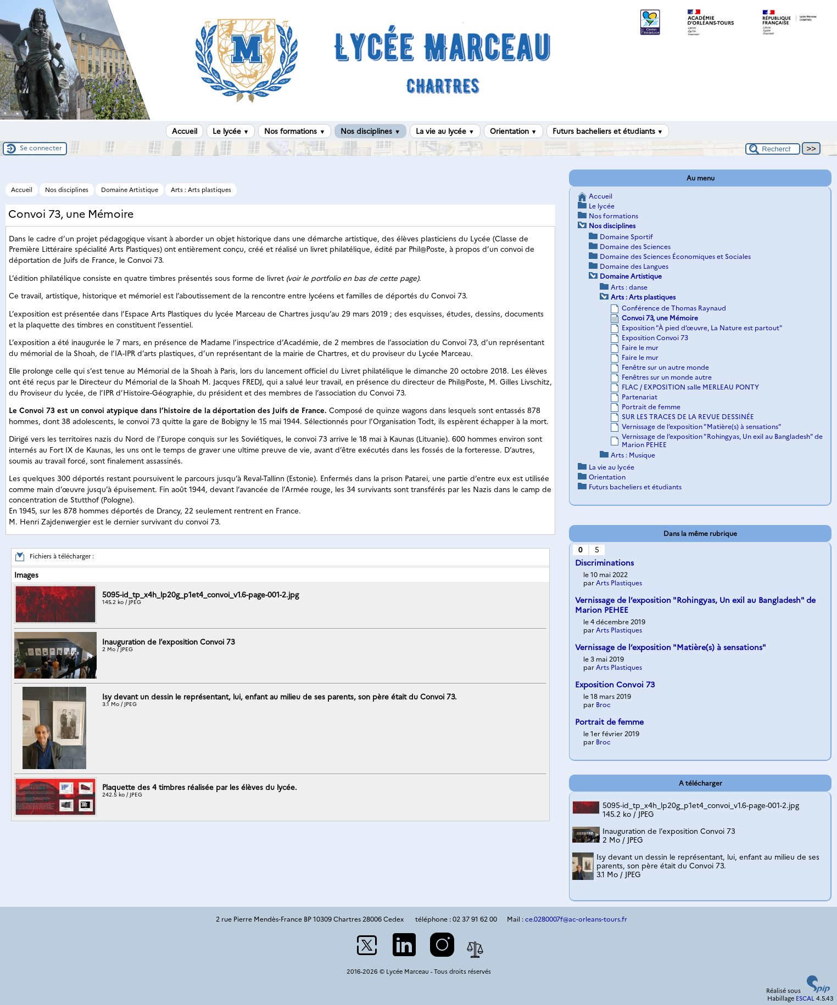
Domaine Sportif (626, 237)
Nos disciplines (370, 131)
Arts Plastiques (619, 583)
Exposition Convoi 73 (655, 338)
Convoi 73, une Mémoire (660, 318)
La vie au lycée (445, 131)
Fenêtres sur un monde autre (667, 377)
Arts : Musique (633, 455)
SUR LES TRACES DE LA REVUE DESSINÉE (688, 417)
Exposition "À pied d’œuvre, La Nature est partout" (702, 328)
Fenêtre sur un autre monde (665, 367)
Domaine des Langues (634, 266)
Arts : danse (629, 287)
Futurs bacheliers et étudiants (608, 131)
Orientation (513, 131)
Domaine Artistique (129, 190)
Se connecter (41, 148)
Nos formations (294, 131)
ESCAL (805, 998)
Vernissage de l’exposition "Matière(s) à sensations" (702, 426)
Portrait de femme (651, 407)
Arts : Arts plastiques (201, 190)
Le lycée (231, 131)
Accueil (184, 131)
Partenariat (639, 397)
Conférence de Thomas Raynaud (674, 308)
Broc (603, 705)
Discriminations (604, 563)
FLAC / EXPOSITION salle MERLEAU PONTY (690, 387)
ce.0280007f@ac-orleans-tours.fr (576, 919)
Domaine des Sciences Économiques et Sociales (675, 256)
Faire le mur (640, 347)
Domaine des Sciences (635, 246)
